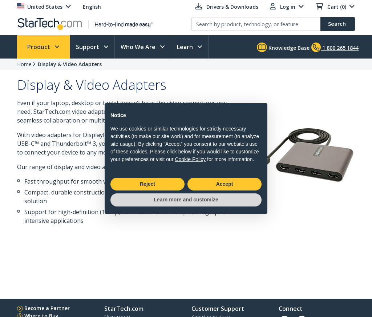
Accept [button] (224, 184)
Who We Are (139, 47)
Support (88, 47)
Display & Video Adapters (70, 64)
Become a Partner (47, 308)
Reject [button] (147, 184)
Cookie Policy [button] (190, 159)
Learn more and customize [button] (186, 199)
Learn (185, 47)
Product (39, 47)
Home (24, 64)
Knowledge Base (283, 47)
